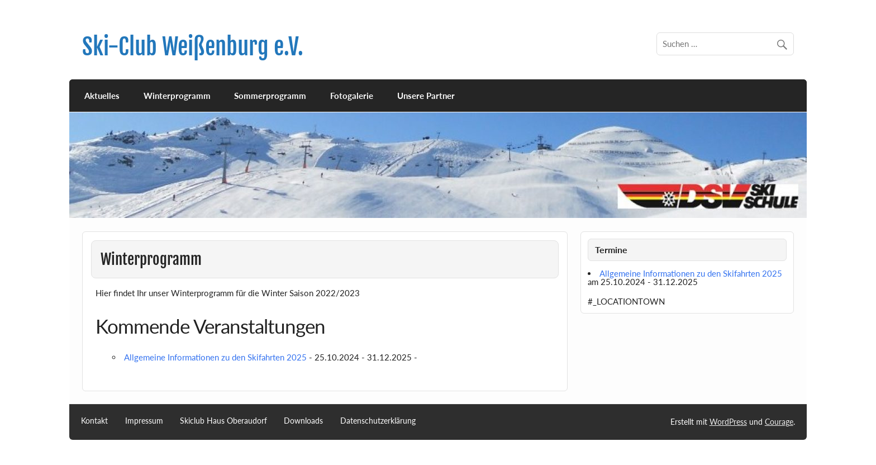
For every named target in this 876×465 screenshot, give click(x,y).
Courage (779, 421)
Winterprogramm (177, 96)
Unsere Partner (426, 96)
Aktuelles (102, 96)
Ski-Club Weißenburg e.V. (192, 46)
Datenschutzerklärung (378, 421)
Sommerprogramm (270, 96)
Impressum (144, 421)
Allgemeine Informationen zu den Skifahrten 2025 (215, 357)
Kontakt (94, 421)
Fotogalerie (351, 96)
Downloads (303, 421)
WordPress (728, 421)
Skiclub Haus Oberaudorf (223, 421)
